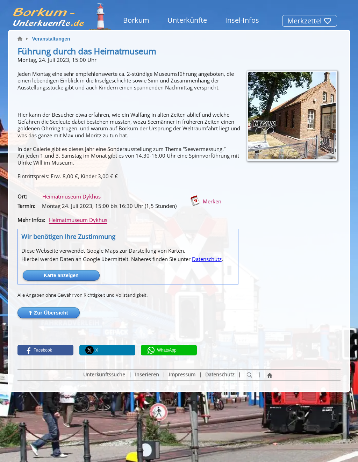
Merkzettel (309, 21)
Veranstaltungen (51, 39)
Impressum (182, 374)
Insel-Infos (242, 20)
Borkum (136, 20)
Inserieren (147, 374)
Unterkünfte (187, 20)
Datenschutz (207, 258)
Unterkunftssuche (104, 374)
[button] (48, 312)
